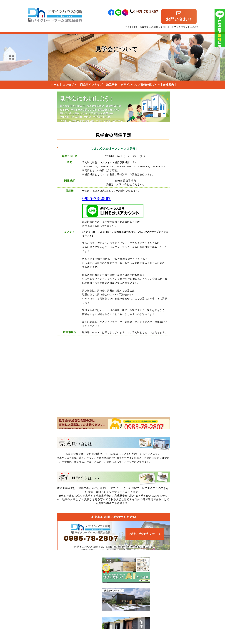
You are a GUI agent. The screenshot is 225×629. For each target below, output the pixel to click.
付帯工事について (171, 238)
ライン (220, 46)
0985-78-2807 (160, 7)
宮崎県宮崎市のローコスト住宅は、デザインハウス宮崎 (55, 594)
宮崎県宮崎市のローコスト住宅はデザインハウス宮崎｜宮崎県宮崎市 (55, 9)
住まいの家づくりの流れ (171, 230)
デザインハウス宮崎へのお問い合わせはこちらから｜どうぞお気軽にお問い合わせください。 (87, 538)
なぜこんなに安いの (172, 215)
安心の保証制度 (171, 222)
